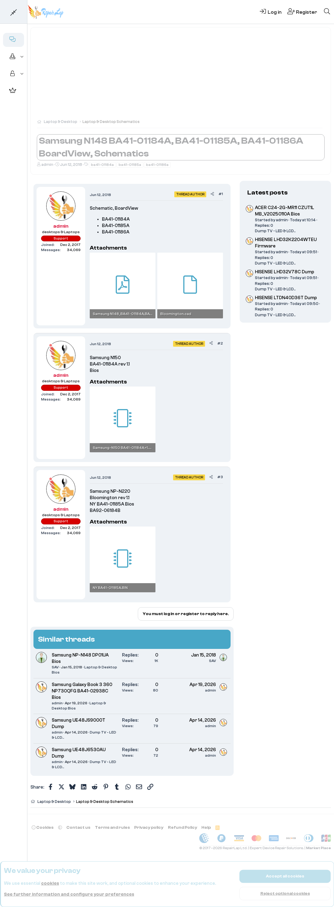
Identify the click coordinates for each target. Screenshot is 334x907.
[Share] (212, 194)
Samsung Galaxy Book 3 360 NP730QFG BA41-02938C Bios (82, 691)
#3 (220, 477)
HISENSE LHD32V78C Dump (284, 272)
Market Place (318, 848)
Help (206, 827)
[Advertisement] (181, 76)
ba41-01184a (102, 165)
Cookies (43, 827)
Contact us (78, 827)
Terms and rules (112, 827)
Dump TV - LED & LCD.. (275, 231)
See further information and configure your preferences (69, 894)
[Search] (327, 12)
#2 (220, 343)
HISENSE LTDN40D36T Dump (286, 297)
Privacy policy (148, 827)
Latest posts (267, 192)
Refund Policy (182, 827)
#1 (220, 194)
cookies (50, 883)
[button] (22, 57)
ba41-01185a (130, 165)
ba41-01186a (157, 165)
